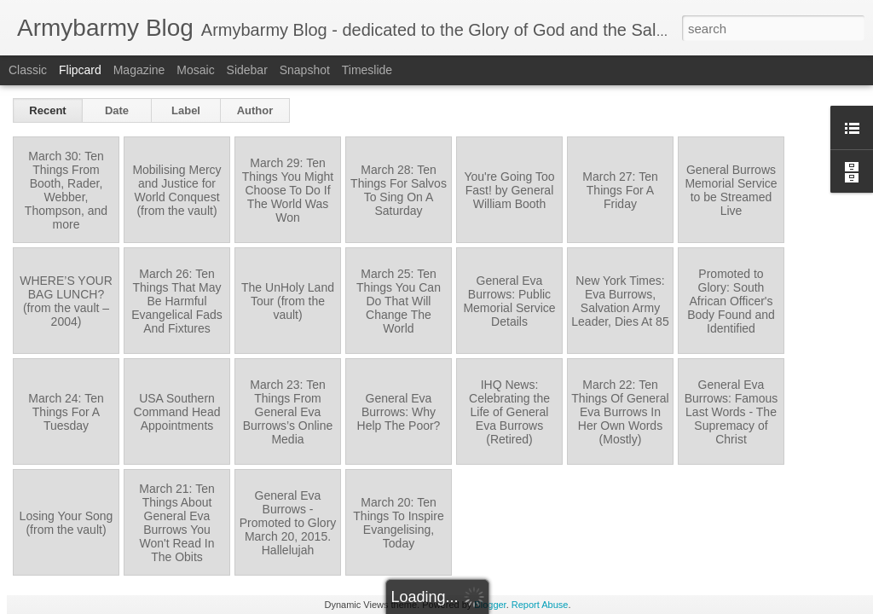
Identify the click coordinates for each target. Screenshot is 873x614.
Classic (28, 70)
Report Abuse (540, 605)
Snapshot (305, 70)
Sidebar (247, 70)
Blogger (490, 605)
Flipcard (80, 70)
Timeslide (367, 70)
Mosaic (195, 70)
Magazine (139, 70)
